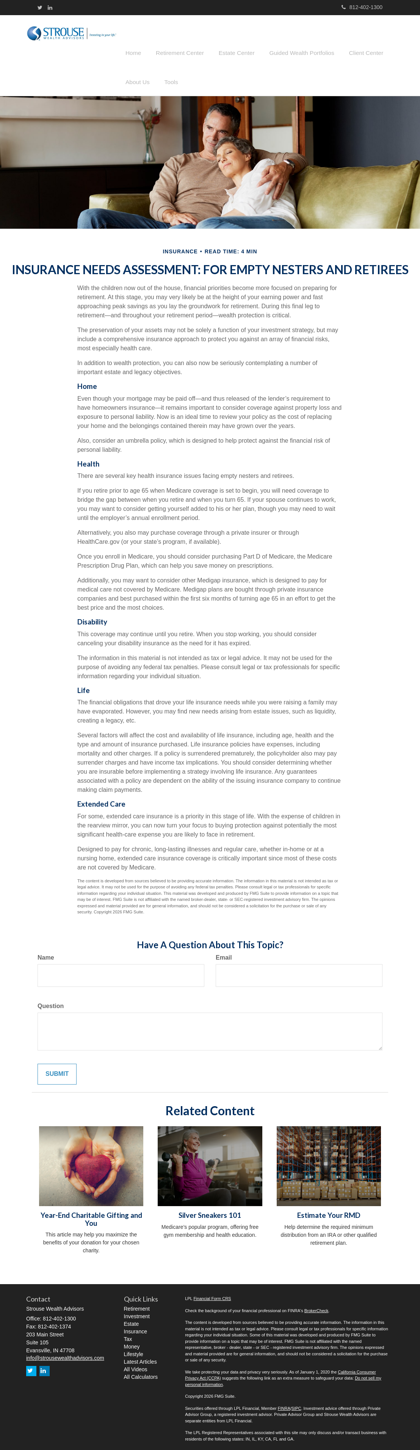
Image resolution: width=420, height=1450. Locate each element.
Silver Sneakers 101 (210, 1210)
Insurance (135, 1326)
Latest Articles (140, 1356)
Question (51, 1000)
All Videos (135, 1364)
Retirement (137, 1303)
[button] (175, 39)
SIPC (296, 1403)
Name (46, 952)
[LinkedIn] (50, 7)
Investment (137, 1311)
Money (132, 1341)
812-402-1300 (362, 7)
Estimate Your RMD (328, 1210)
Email (224, 952)
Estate (131, 1319)
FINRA (284, 1403)
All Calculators (141, 1372)
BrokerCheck (316, 1305)
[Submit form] (57, 1068)
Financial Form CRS (212, 1293)
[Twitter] (40, 7)
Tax (128, 1334)
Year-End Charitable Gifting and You (91, 1214)
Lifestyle (133, 1349)
